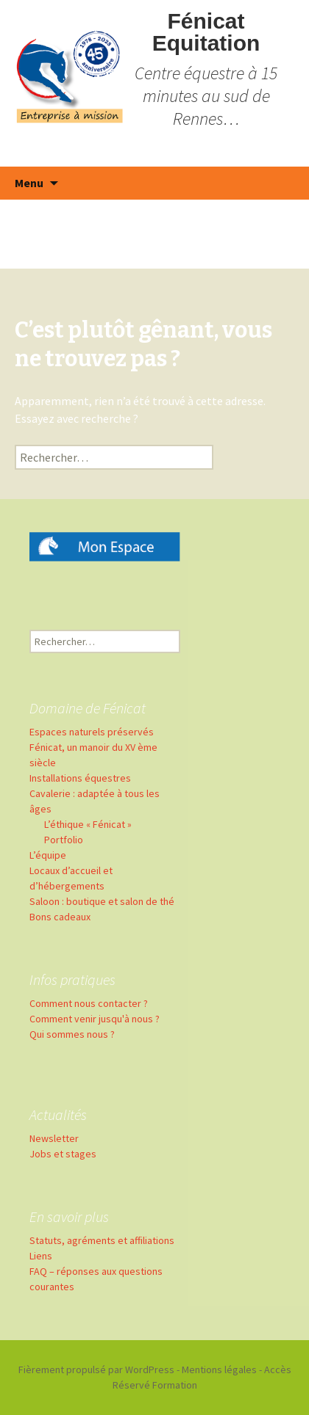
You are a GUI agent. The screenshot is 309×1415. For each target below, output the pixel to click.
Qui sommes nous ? (72, 1034)
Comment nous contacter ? (88, 1003)
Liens (40, 1255)
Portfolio (63, 839)
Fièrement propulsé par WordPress (96, 1369)
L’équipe (47, 855)
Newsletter (54, 1138)
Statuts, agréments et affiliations (101, 1240)
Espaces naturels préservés (91, 731)
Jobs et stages (62, 1153)
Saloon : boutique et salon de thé (101, 901)
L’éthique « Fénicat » (88, 824)
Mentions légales (219, 1369)
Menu (29, 182)
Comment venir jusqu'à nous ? (94, 1018)
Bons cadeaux (59, 916)
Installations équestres (80, 778)
